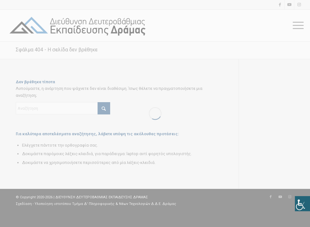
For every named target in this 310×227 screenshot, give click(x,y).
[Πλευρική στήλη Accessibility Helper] (302, 203)
